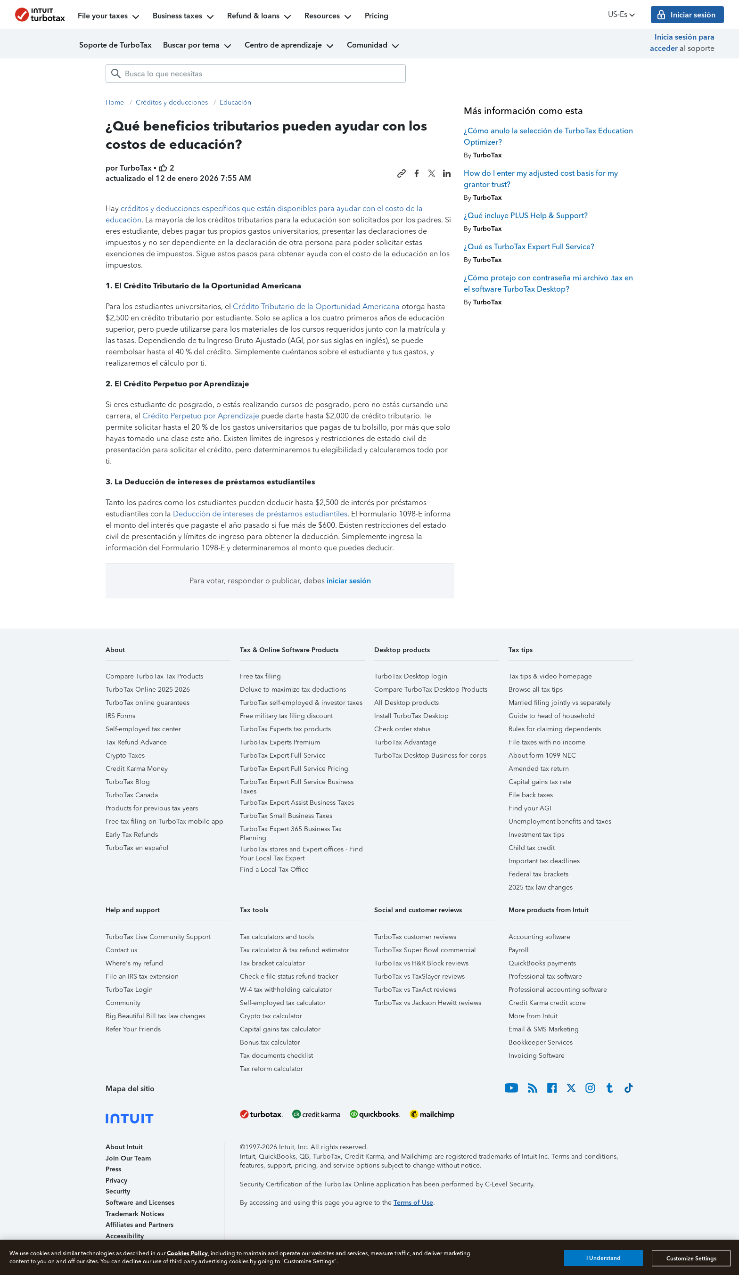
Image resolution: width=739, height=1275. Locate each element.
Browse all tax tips (536, 690)
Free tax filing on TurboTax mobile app (164, 821)
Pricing (376, 15)
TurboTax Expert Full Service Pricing (294, 769)
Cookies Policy (187, 1253)
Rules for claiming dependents (555, 729)
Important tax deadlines (544, 861)
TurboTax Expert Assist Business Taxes (297, 803)
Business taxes (184, 17)
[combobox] (256, 73)
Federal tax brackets (538, 874)
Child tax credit (532, 848)
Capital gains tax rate (540, 782)
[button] (168, 653)
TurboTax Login (129, 990)
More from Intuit (533, 1016)
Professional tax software (545, 977)
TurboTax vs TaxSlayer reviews (419, 977)
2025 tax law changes (541, 887)
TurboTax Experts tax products (285, 729)
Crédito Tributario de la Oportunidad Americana (316, 306)
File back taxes (531, 795)
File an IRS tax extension (142, 977)
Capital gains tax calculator (280, 1029)
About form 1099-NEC (542, 756)
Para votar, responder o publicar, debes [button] (280, 580)
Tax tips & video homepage (550, 676)
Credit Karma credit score (547, 1003)
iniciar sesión (349, 580)
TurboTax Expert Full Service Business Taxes (296, 783)
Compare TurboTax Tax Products (154, 676)
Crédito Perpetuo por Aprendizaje (200, 415)
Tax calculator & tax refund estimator (294, 950)
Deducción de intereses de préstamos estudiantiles (260, 513)
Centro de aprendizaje (290, 46)
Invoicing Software (537, 1056)
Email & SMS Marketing (544, 1029)
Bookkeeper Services (541, 1042)
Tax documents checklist (276, 1056)
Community (123, 1003)
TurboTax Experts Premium (280, 742)
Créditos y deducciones (172, 102)
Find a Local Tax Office (274, 870)
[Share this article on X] (431, 173)
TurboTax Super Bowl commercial (425, 950)
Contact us (121, 950)
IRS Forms (120, 716)
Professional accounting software (558, 990)
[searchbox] (256, 73)
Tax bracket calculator (272, 963)
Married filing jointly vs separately (560, 703)
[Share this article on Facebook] (416, 173)
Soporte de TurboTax (115, 45)
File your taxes (109, 17)
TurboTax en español (137, 848)
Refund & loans (260, 17)
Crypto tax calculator (271, 1016)
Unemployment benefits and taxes (560, 821)
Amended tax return (539, 769)
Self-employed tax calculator (283, 1003)
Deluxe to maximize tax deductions (293, 690)
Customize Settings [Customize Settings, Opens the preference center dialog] (691, 1258)
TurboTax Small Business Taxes (286, 816)
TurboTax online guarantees (147, 703)
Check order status (402, 729)
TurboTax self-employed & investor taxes (301, 703)
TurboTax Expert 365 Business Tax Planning (291, 830)
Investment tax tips (536, 835)
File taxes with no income (547, 742)
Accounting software (539, 937)
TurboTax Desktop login (410, 676)
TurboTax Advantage (405, 742)
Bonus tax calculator (270, 1042)
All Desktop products (406, 703)
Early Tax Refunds (132, 835)
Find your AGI (530, 808)
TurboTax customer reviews (415, 937)
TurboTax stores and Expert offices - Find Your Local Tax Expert (301, 850)
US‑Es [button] (622, 15)
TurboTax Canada (132, 795)
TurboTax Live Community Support (158, 937)
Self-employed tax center (143, 729)
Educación (235, 102)
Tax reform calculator (271, 1069)
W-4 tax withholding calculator (286, 990)
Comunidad (374, 46)
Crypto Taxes (125, 756)
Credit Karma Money (137, 769)
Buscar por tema (198, 46)
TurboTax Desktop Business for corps (430, 756)
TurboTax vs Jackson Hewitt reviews (427, 1003)
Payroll (519, 950)
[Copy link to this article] (401, 173)
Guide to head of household (552, 716)
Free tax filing (260, 676)
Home (115, 102)
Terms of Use (413, 1203)
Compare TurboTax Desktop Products (430, 690)
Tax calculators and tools (277, 937)
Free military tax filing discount (286, 716)
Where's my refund (134, 963)
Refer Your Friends (133, 1029)
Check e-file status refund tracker (289, 977)
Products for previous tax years (152, 808)
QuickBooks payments (542, 963)
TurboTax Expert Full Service (283, 756)
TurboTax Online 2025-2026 (148, 690)
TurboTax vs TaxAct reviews (415, 990)
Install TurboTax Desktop (411, 716)
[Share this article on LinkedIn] (446, 173)
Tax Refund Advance (136, 742)
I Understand (603, 1258)
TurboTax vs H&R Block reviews (421, 963)
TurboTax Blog (128, 782)
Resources (328, 17)
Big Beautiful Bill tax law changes (155, 1016)
